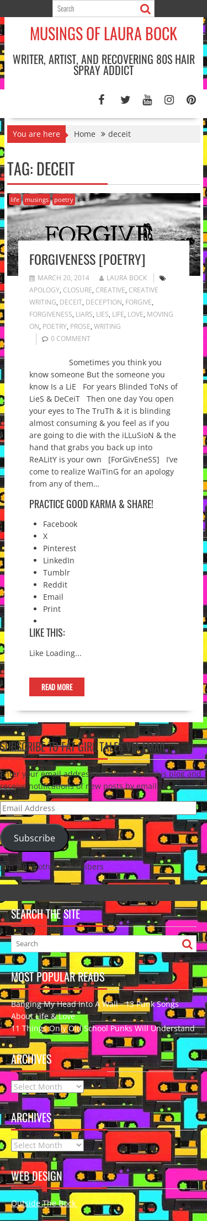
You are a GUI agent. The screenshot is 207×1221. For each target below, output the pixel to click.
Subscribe (34, 838)
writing (107, 326)
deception (104, 302)
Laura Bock (123, 277)
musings (37, 199)
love (136, 314)
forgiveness (50, 314)
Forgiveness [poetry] (87, 259)
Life (118, 314)
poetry (63, 199)
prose (80, 326)
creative (110, 290)
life (14, 199)
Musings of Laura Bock (103, 33)
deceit (71, 302)
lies (102, 314)
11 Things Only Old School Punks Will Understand (103, 1028)
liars (84, 314)
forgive (138, 302)
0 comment (71, 338)
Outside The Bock (44, 1203)
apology (44, 290)
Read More (56, 686)
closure (77, 290)
